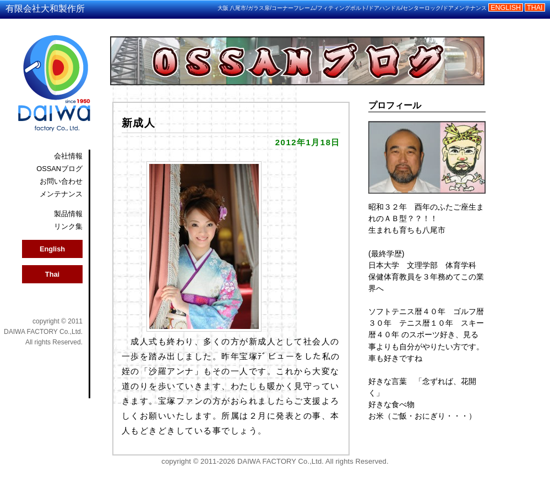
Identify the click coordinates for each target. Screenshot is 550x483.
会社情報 (68, 156)
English (52, 249)
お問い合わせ (61, 181)
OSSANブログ (59, 168)
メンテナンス (61, 194)
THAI (534, 8)
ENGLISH (506, 8)
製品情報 (68, 214)
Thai (52, 274)
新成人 (139, 123)
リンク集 (68, 226)
